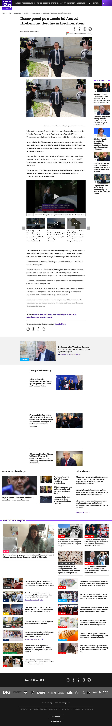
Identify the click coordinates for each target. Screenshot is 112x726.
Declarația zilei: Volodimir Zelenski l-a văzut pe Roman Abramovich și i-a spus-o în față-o (74, 349)
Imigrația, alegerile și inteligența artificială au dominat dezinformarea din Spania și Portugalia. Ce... (69, 569)
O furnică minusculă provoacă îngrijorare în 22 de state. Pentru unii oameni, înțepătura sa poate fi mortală (38, 649)
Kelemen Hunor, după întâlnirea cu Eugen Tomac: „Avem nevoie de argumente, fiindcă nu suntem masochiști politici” (92, 480)
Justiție (26, 13)
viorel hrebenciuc (46, 315)
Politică (17, 3)
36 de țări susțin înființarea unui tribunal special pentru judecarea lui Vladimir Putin (40, 382)
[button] (56, 196)
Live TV (105, 3)
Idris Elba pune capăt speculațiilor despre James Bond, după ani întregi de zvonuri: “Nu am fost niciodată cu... (94, 649)
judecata (36, 315)
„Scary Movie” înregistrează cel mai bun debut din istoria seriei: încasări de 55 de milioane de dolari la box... (94, 609)
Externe (46, 3)
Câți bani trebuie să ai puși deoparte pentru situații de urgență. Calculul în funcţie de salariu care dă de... (94, 583)
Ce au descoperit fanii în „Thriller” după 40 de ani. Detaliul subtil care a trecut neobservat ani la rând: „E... (39, 609)
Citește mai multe (82, 513)
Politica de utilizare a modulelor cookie (45, 709)
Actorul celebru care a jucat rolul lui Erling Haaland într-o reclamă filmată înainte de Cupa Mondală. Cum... (96, 543)
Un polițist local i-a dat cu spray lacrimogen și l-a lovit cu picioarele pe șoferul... (102, 189)
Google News (60, 324)
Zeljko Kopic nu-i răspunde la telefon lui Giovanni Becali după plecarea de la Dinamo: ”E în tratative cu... (97, 569)
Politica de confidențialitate (62, 703)
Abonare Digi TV (23, 709)
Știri (10, 13)
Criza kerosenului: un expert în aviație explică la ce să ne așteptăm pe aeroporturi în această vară (38, 595)
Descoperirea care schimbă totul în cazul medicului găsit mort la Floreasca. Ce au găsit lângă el (69, 543)
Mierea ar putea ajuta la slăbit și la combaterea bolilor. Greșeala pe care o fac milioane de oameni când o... (94, 635)
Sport (53, 3)
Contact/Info (89, 709)
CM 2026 (60, 3)
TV (65, 3)
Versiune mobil (56, 716)
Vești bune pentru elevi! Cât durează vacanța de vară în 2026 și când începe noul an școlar (39, 634)
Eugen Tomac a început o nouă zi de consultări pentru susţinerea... (18, 498)
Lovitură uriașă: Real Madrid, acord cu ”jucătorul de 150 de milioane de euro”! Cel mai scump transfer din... (94, 596)
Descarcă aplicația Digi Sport (70, 354)
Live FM (96, 3)
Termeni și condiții (47, 703)
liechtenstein (71, 315)
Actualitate (27, 3)
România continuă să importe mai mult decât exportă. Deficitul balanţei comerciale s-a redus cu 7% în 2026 (92, 504)
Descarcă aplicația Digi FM (34, 600)
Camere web (76, 709)
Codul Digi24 (65, 709)
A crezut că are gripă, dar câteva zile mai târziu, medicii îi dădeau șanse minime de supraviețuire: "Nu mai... (28, 556)
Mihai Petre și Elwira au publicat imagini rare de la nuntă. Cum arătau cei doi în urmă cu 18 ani (39, 662)
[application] (56, 196)
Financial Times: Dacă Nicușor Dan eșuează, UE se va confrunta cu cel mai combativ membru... (102, 98)
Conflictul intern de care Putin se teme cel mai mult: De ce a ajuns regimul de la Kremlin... (102, 167)
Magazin (71, 3)
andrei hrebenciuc (33, 317)
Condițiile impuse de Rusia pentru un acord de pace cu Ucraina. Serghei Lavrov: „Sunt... (102, 121)
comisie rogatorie (46, 317)
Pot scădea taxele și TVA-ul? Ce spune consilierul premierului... (61, 480)
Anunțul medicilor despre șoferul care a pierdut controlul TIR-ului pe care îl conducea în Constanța (92, 492)
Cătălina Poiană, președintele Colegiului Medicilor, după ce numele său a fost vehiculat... (101, 144)
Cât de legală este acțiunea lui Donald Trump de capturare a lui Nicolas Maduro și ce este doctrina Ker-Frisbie (41, 458)
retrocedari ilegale (59, 315)
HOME (4, 13)
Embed (30, 215)
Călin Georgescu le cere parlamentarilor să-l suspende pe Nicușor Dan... (63, 490)
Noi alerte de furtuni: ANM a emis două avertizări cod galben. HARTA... (62, 500)
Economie (38, 3)
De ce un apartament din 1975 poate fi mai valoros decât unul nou (39, 622)
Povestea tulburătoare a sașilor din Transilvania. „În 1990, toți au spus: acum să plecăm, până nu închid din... (39, 583)
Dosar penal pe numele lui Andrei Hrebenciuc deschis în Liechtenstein (51, 13)
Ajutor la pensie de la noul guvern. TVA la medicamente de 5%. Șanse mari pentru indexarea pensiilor (93, 622)
